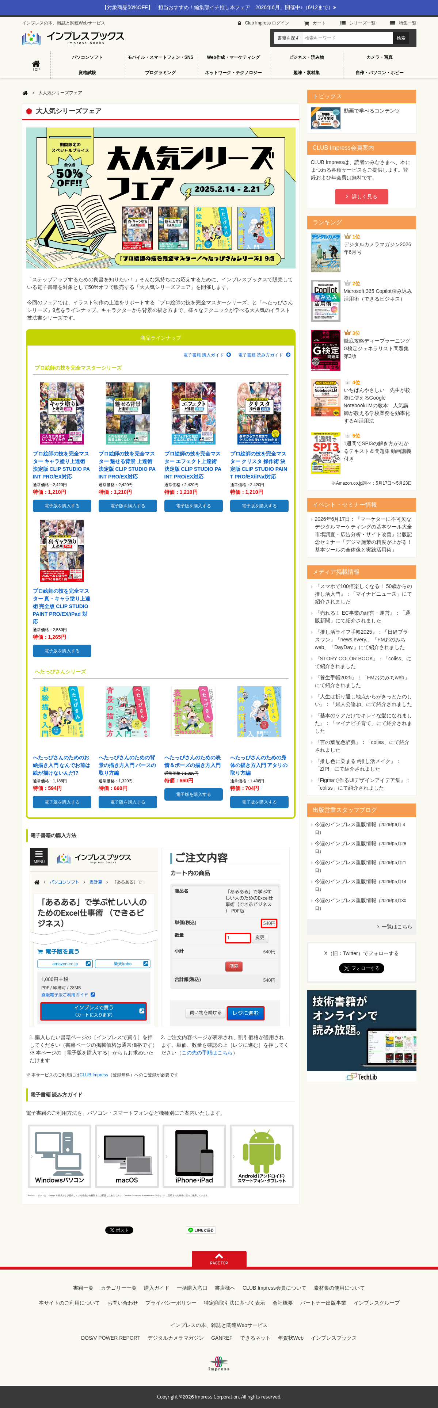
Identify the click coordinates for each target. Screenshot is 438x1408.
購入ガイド (157, 1288)
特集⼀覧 (407, 23)
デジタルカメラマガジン (176, 1338)
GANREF (221, 1338)
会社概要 (283, 1303)
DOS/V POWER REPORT (110, 1338)
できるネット (255, 1338)
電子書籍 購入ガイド (203, 355)
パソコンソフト (87, 57)
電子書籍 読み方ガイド (260, 355)
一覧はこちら (397, 927)
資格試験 (87, 72)
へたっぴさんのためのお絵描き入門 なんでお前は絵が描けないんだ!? (62, 765)
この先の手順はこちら (207, 1053)
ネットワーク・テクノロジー (233, 72)
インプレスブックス (334, 1338)
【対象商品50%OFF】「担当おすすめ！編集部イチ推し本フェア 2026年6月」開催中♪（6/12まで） (219, 7)
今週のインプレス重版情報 (345, 824)
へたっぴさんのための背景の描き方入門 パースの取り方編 (127, 765)
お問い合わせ (122, 1303)
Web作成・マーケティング (233, 57)
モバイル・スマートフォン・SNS (160, 57)
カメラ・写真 (379, 57)
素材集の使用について (339, 1288)
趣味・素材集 (306, 72)
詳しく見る (364, 196)
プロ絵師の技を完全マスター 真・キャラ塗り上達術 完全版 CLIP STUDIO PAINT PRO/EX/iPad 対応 (62, 606)
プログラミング (160, 72)
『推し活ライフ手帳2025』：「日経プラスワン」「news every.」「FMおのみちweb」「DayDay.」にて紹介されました (361, 639)
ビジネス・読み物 (306, 57)
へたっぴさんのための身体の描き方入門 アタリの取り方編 (259, 765)
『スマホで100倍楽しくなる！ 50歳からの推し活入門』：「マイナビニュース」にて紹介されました (363, 593)
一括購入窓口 (192, 1288)
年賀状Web (291, 1338)
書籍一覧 (83, 1288)
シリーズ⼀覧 (362, 23)
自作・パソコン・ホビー (379, 72)
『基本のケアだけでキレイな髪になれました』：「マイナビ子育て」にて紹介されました (363, 723)
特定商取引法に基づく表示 (234, 1303)
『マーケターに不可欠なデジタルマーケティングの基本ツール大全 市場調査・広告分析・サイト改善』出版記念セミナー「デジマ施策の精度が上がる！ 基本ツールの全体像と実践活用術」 (363, 534)
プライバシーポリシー (171, 1303)
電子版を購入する (62, 505)
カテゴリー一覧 (119, 1288)
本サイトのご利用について (69, 1303)
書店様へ (225, 1288)
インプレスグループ (377, 1303)
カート (319, 23)
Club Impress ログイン (267, 23)
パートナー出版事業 (323, 1303)
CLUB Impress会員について (274, 1288)
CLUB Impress (94, 1074)
